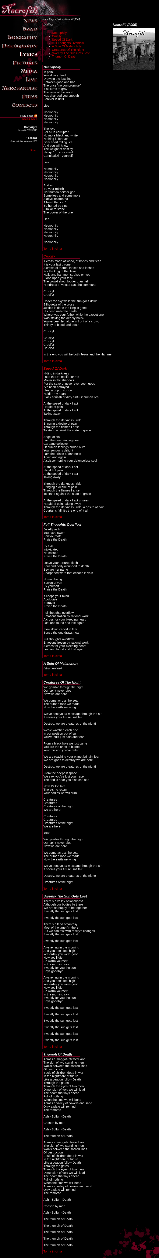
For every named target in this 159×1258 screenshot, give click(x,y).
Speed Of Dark (62, 39)
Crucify (57, 36)
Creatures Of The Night (68, 49)
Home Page (48, 19)
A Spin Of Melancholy (67, 46)
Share (33, 150)
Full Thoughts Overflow (68, 43)
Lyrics (60, 19)
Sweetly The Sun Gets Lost (70, 53)
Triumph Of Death (64, 56)
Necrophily (59, 32)
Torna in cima (52, 248)
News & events (29, 119)
